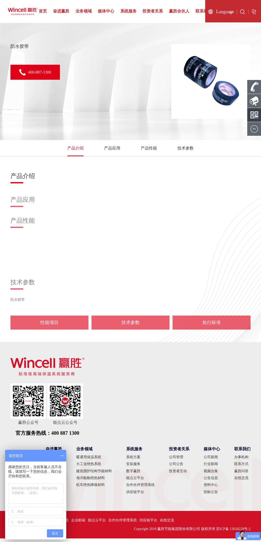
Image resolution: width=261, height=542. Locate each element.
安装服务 (133, 467)
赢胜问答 (241, 475)
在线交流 (241, 481)
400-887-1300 (35, 72)
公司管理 (176, 461)
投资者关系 (152, 11)
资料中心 (211, 489)
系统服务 (128, 11)
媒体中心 (106, 11)
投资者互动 (178, 475)
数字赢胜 (133, 475)
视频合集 (211, 475)
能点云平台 (135, 481)
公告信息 (211, 481)
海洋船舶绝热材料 (90, 481)
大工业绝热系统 (88, 467)
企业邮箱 (78, 524)
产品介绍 (75, 150)
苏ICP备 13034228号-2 (233, 532)
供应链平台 (135, 495)
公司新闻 (211, 461)
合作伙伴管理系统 (140, 489)
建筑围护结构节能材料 (94, 475)
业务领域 (83, 11)
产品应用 (112, 150)
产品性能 (149, 150)
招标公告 (211, 495)
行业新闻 (211, 467)
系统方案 (133, 461)
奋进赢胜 (61, 11)
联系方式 (241, 467)
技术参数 (185, 150)
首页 (43, 11)
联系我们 (203, 11)
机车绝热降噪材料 (90, 489)
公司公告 (176, 467)
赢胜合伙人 (179, 11)
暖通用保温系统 (88, 461)
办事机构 (241, 461)
